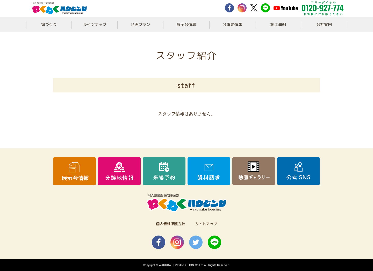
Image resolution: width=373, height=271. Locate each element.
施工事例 (278, 24)
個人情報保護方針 (170, 223)
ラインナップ (94, 24)
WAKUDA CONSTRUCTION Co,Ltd (181, 265)
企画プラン (140, 24)
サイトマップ (206, 223)
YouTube (286, 8)
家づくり (49, 24)
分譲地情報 (232, 24)
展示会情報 (186, 24)
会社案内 (324, 24)
